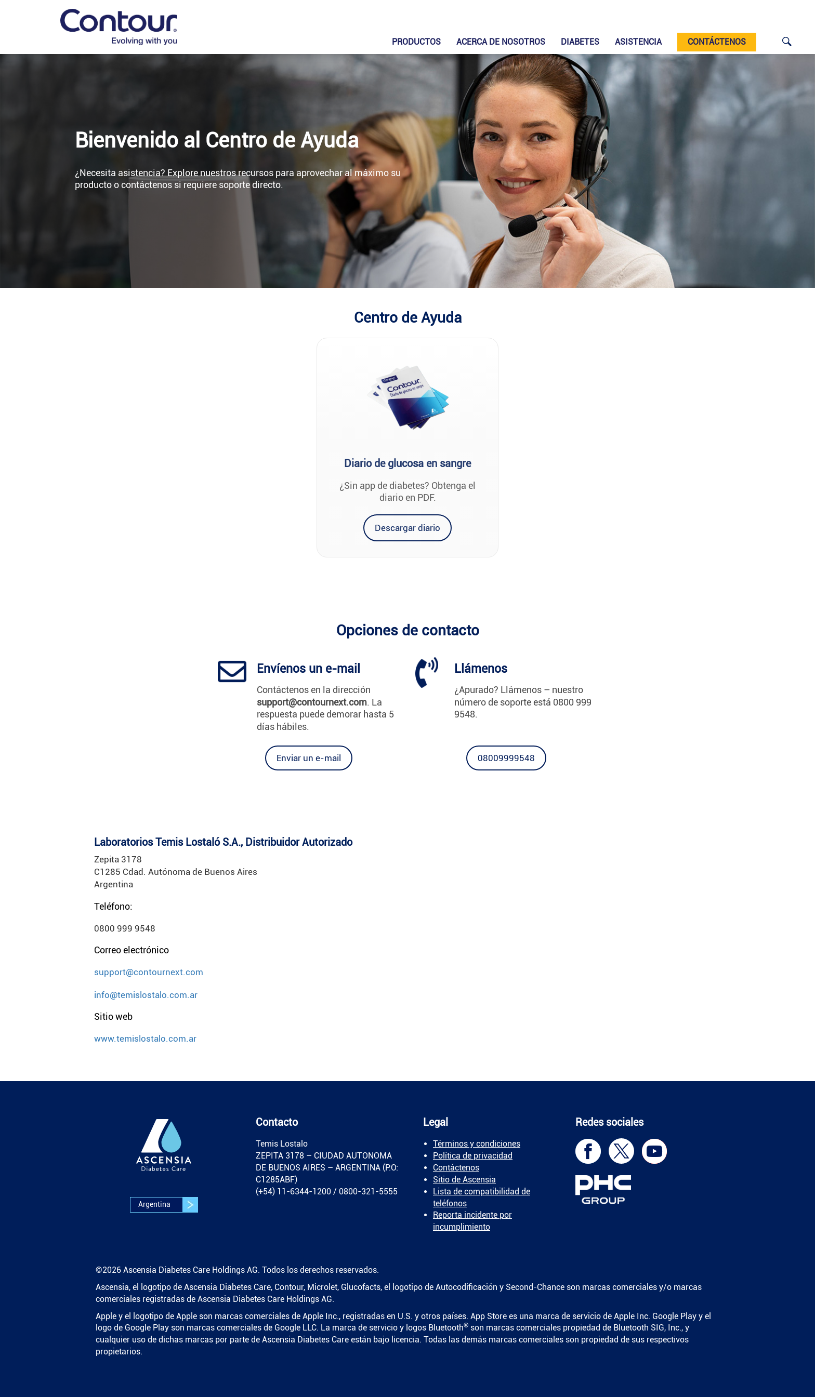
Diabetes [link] (580, 42)
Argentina (168, 1205)
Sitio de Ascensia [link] (464, 1180)
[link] (118, 27)
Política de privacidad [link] (472, 1156)
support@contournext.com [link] (148, 972)
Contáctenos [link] (456, 1168)
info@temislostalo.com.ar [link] (146, 995)
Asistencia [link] (638, 42)
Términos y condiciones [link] (476, 1144)
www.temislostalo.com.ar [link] (145, 1038)
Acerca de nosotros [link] (500, 42)
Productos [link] (416, 42)
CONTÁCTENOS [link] (717, 42)
